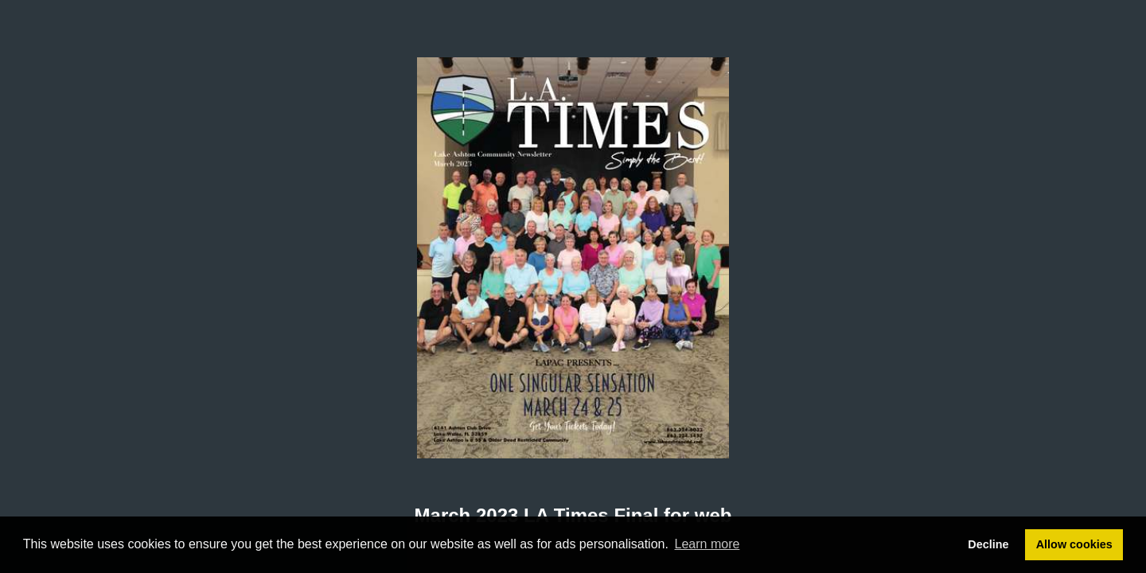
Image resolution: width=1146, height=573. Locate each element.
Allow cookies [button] (1074, 544)
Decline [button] (988, 544)
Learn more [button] (707, 544)
